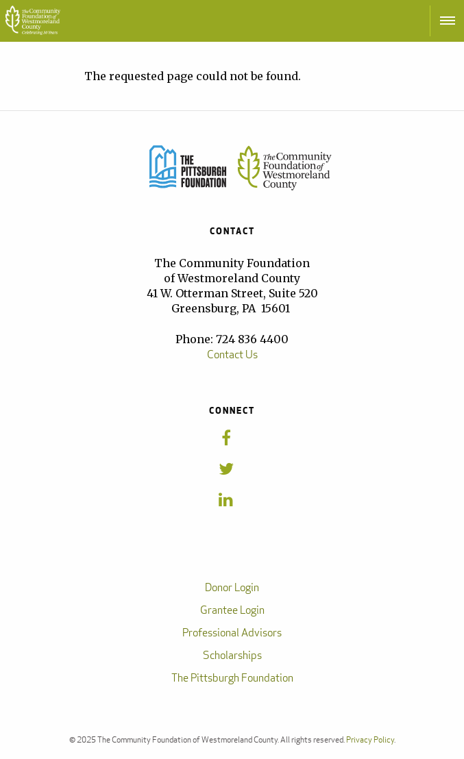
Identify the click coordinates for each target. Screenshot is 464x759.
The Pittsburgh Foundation (232, 678)
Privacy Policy (370, 739)
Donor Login (232, 587)
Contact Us (232, 354)
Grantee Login (232, 610)
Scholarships (232, 655)
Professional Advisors (232, 632)
